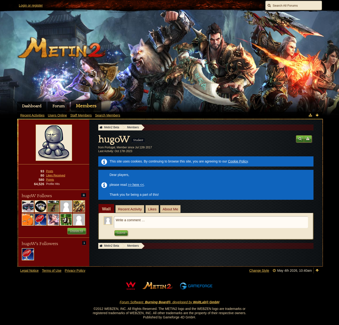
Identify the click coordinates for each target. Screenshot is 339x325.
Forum (58, 106)
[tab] (106, 209)
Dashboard (31, 106)
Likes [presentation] (152, 209)
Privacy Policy (75, 270)
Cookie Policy (238, 161)
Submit (121, 233)
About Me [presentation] (170, 209)
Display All (76, 231)
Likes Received (55, 175)
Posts (49, 171)
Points (50, 179)
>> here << (136, 185)
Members (86, 105)
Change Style (259, 270)
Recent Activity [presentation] (130, 209)
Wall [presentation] (106, 209)
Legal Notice (29, 270)
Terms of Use (51, 270)
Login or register (31, 5)
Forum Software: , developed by (169, 302)
